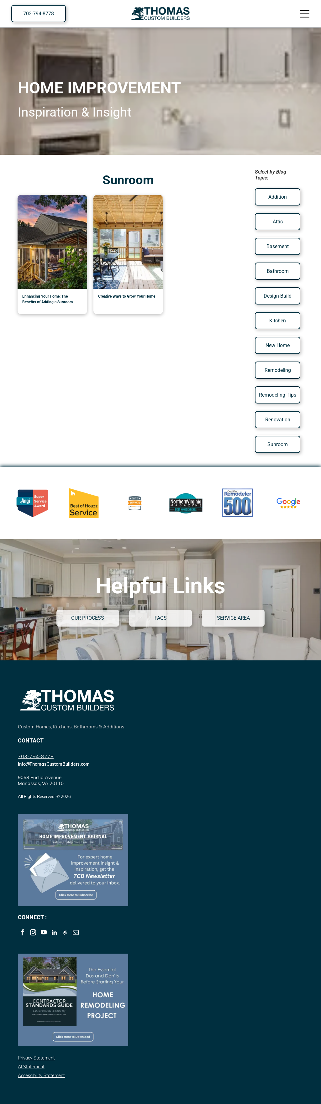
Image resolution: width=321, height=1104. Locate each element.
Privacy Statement (36, 1058)
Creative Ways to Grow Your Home (126, 296)
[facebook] (22, 933)
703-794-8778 (36, 756)
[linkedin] (54, 933)
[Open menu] (304, 13)
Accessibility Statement (41, 1075)
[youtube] (43, 933)
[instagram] (33, 933)
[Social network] (65, 933)
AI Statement (31, 1067)
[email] (75, 933)
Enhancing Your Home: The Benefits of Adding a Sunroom (47, 299)
